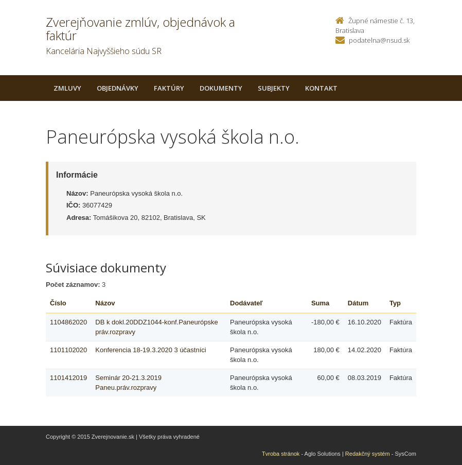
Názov (105, 303)
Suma (320, 303)
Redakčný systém (367, 454)
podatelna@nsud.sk (379, 40)
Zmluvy (67, 88)
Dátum (358, 303)
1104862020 (68, 322)
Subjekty (274, 88)
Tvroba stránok (280, 454)
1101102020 (68, 350)
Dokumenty (221, 88)
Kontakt (321, 88)
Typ (395, 303)
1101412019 (68, 378)
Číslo (58, 303)
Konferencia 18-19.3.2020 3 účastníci (150, 350)
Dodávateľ (246, 303)
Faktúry (169, 88)
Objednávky (117, 88)
